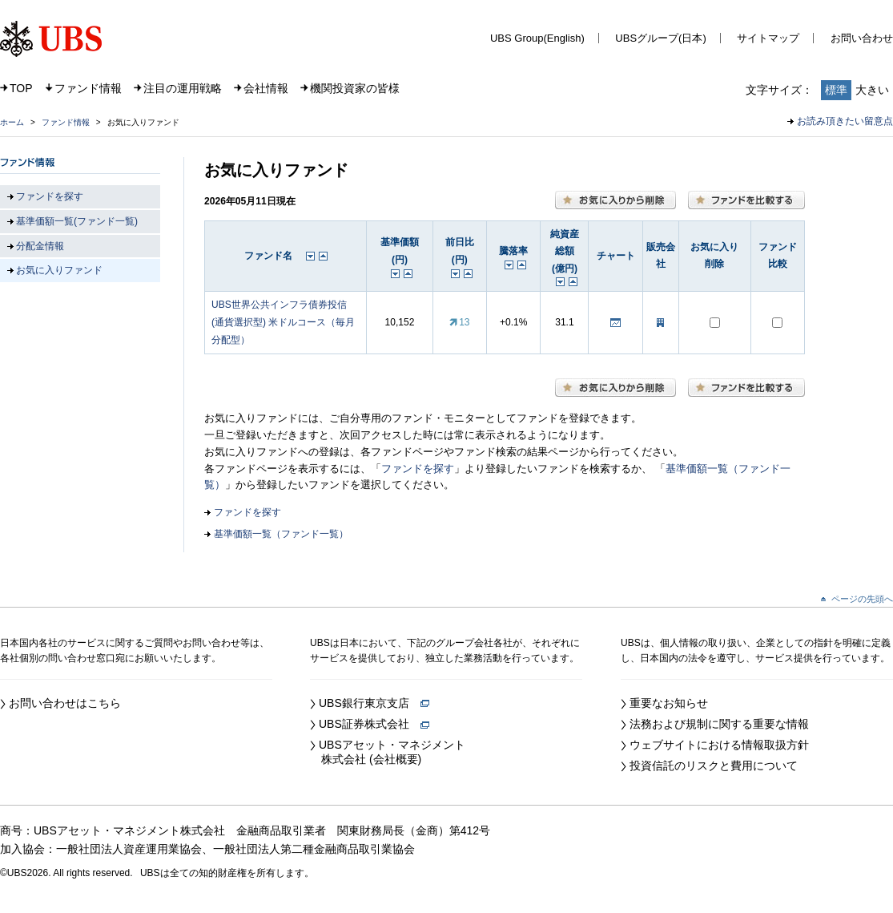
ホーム (12, 122)
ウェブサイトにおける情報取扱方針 (719, 744)
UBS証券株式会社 (374, 723)
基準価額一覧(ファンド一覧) (77, 221)
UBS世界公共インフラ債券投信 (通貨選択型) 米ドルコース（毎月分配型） (283, 322)
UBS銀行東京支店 (374, 703)
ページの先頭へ (862, 599)
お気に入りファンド (59, 270)
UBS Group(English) (537, 38)
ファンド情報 (88, 88)
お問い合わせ (862, 38)
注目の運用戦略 (182, 88)
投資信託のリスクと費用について (714, 765)
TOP (21, 88)
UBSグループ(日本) (660, 38)
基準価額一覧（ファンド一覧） (281, 533)
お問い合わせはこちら (65, 703)
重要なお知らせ (669, 703)
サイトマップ (768, 38)
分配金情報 (40, 246)
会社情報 (265, 88)
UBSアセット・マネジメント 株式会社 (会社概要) (387, 752)
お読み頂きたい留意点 (845, 121)
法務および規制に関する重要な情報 (719, 723)
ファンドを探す (417, 469)
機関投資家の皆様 (355, 88)
